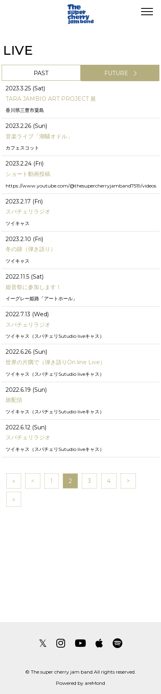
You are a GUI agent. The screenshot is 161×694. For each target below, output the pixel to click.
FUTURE (116, 73)
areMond (95, 683)
